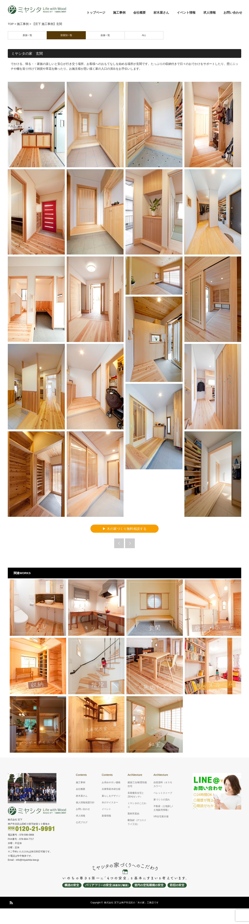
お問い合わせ (233, 12)
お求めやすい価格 (111, 782)
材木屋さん (161, 12)
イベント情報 (186, 12)
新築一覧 (27, 35)
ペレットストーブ (162, 793)
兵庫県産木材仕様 (111, 789)
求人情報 (209, 12)
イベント (106, 809)
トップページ (96, 12)
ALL (144, 35)
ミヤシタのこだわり (137, 805)
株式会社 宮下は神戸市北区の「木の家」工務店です (131, 902)
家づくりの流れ (161, 799)
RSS (11, 902)
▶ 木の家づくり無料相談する (124, 528)
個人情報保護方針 (85, 802)
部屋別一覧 (66, 35)
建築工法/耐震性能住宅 (137, 784)
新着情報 (106, 815)
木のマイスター (110, 802)
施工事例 (119, 12)
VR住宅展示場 (160, 816)
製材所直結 (133, 813)
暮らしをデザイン (111, 796)
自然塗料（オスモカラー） (162, 784)
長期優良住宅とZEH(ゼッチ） (136, 795)
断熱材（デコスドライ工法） (137, 822)
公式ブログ (82, 822)
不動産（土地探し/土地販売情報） (163, 808)
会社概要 (139, 12)
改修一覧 (105, 35)
